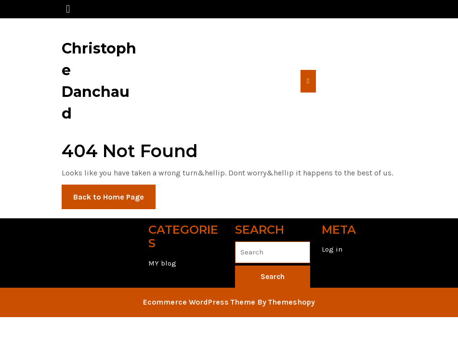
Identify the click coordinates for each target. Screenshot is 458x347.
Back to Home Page (114, 200)
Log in (332, 249)
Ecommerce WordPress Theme (199, 302)
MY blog (162, 263)
